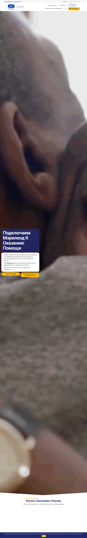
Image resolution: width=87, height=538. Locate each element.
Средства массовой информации (53, 8)
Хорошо (43, 536)
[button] (67, 1)
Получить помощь (52, 5)
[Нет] (85, 535)
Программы (62, 5)
